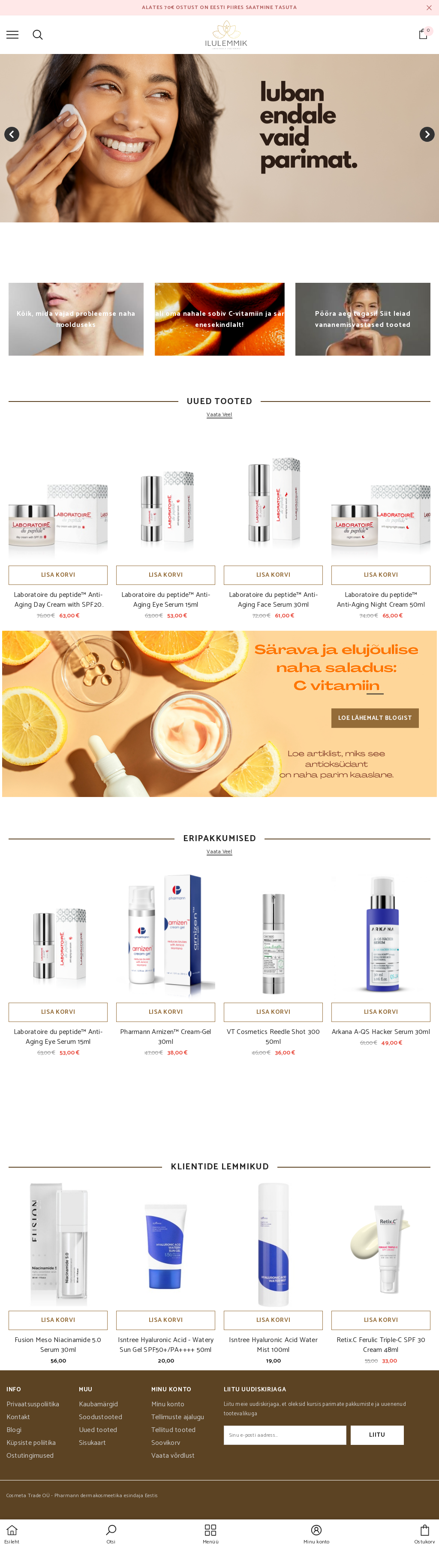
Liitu (377, 1435)
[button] (111, 1535)
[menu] (12, 34)
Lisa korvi (58, 575)
